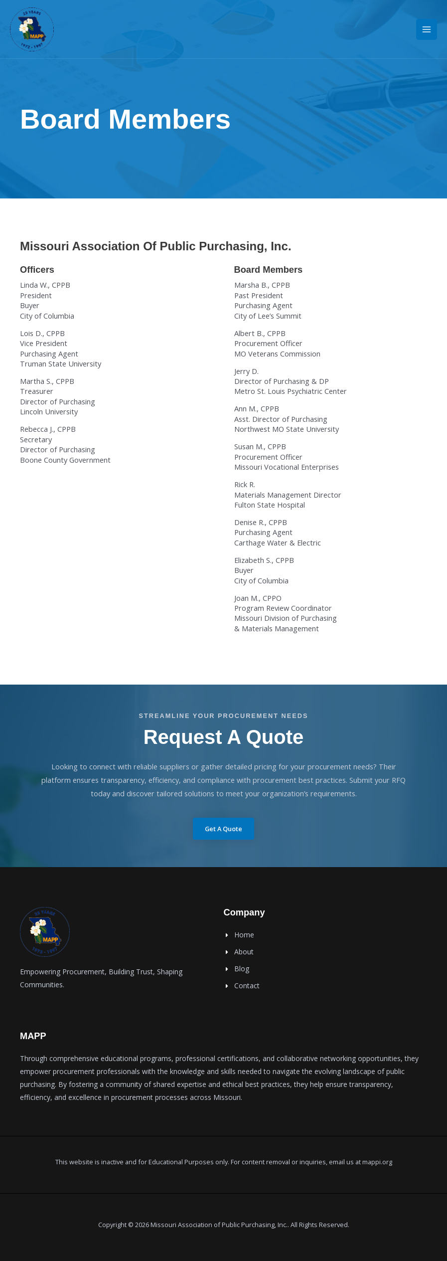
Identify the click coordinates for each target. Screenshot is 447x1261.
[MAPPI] (32, 29)
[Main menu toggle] (426, 29)
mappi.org (377, 1161)
